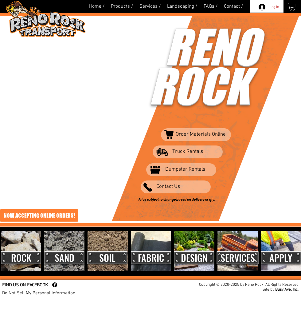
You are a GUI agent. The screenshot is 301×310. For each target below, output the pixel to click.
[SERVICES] (238, 257)
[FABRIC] (151, 257)
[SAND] (64, 257)
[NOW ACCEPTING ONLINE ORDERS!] (39, 215)
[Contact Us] (176, 186)
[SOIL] (107, 257)
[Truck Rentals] (188, 151)
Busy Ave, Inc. (287, 289)
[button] (292, 6)
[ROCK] (21, 257)
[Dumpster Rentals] (181, 169)
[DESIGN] (194, 257)
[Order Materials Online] (196, 134)
